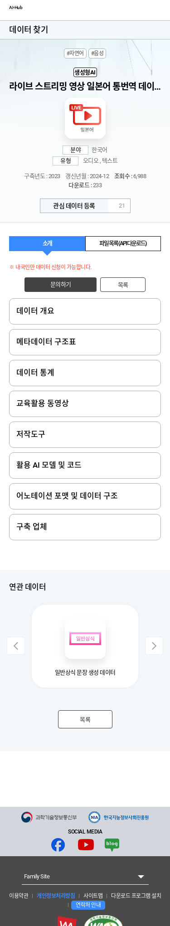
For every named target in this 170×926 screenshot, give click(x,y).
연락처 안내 (88, 905)
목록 (123, 284)
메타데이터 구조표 (46, 341)
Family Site (37, 876)
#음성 (97, 53)
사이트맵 (93, 896)
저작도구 (30, 434)
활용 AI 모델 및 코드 (49, 465)
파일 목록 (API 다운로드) (122, 243)
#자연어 (75, 53)
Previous (16, 646)
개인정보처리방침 (55, 896)
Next (154, 646)
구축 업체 (31, 526)
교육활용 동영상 (42, 403)
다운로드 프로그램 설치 (135, 896)
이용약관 (18, 896)
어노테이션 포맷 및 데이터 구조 (67, 495)
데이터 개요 (35, 310)
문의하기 (60, 284)
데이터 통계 (35, 372)
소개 (47, 243)
